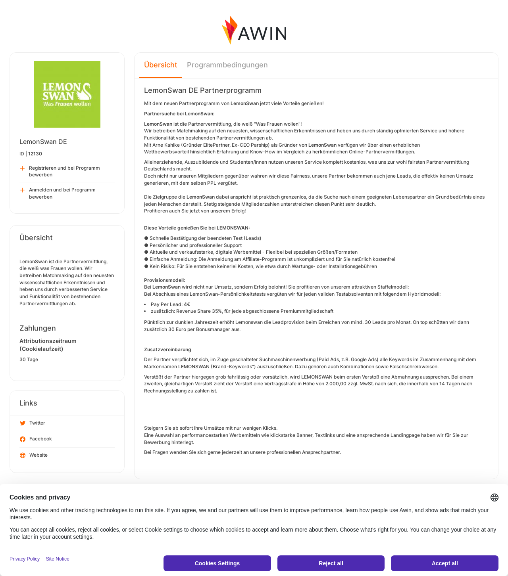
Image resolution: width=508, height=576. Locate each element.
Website (34, 455)
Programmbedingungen (227, 65)
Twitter (32, 423)
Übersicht (160, 65)
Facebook (36, 439)
